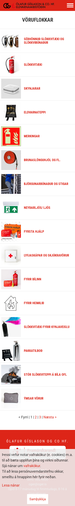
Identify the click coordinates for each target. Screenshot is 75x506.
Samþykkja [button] (37, 499)
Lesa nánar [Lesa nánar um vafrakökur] (11, 485)
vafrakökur (31, 466)
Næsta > (49, 417)
